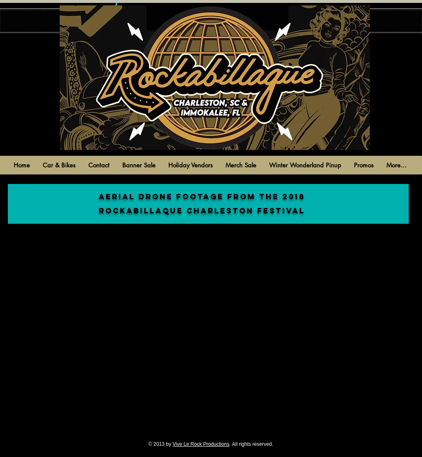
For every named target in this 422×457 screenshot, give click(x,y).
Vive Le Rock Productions (200, 444)
